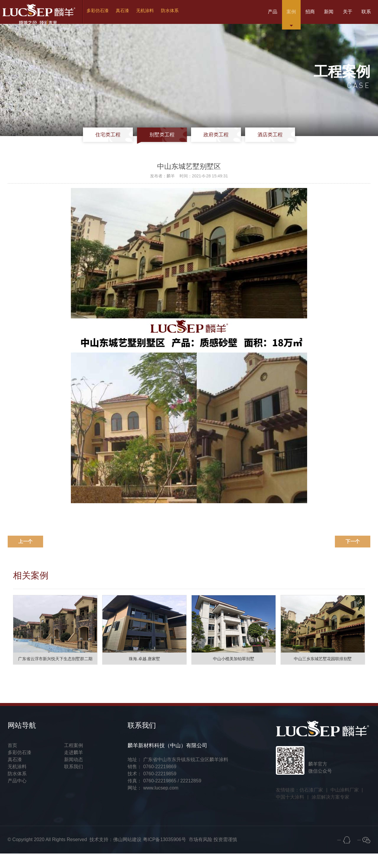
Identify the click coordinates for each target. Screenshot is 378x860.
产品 (241, 14)
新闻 (313, 14)
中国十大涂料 (290, 803)
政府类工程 (213, 141)
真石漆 (128, 14)
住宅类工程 (116, 141)
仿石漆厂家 (311, 796)
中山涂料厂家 (344, 796)
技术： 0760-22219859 (152, 780)
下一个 (353, 547)
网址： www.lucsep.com (153, 794)
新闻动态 (73, 766)
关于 (338, 14)
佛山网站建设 (127, 845)
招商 (289, 14)
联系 (362, 14)
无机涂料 (151, 14)
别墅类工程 (164, 141)
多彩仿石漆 (102, 14)
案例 (265, 14)
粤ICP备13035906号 (164, 845)
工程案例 (73, 751)
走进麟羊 (73, 758)
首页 (12, 751)
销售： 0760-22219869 (152, 773)
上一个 (25, 547)
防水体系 (177, 14)
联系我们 (73, 773)
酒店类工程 (262, 141)
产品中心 (17, 787)
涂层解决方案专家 (330, 803)
